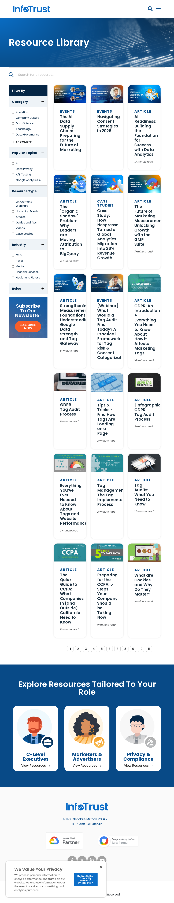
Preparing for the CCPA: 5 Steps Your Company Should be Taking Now (107, 596)
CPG (19, 255)
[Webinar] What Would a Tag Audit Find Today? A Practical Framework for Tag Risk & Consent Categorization (112, 331)
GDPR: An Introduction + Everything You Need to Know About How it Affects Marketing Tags (147, 329)
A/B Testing (23, 174)
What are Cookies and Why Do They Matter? (143, 584)
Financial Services (27, 272)
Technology (23, 129)
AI (17, 163)
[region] (56, 879)
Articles (20, 217)
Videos (20, 228)
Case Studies (24, 234)
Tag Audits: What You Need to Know (144, 494)
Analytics (22, 112)
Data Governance (27, 134)
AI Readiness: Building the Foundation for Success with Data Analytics (146, 135)
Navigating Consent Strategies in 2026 (108, 124)
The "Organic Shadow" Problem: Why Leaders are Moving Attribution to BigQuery (71, 230)
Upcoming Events (27, 211)
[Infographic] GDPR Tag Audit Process (148, 412)
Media (20, 266)
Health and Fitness (28, 277)
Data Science (25, 123)
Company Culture (27, 118)
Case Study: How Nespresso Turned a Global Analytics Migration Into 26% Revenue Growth (108, 234)
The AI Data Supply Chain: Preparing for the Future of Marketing (70, 133)
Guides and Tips (26, 222)
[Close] (101, 867)
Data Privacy (24, 169)
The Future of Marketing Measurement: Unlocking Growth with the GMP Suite (149, 225)
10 (141, 649)
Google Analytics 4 (28, 180)
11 (149, 649)
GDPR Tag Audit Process (70, 409)
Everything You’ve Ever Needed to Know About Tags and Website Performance (73, 504)
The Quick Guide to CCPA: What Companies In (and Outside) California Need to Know (72, 598)
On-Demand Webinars (24, 204)
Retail (19, 261)
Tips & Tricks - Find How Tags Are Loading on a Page (106, 419)
